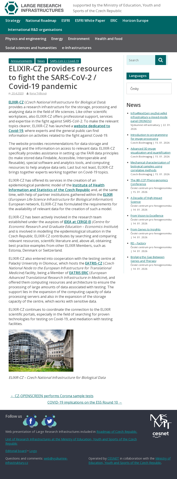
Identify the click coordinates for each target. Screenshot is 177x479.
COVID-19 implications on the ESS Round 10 (84, 402)
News (41, 61)
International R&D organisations (35, 29)
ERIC (114, 20)
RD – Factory (138, 243)
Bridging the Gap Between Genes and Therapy (147, 259)
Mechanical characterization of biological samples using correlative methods (150, 166)
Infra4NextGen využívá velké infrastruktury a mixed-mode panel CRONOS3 (149, 117)
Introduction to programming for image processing (149, 137)
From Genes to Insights (146, 229)
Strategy (13, 20)
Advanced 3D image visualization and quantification (151, 150)
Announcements (21, 61)
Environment (79, 38)
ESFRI (66, 20)
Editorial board (16, 451)
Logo (33, 451)
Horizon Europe (136, 20)
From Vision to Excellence (147, 215)
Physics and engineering (25, 38)
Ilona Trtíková (38, 93)
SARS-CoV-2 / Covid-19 (64, 61)
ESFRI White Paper (90, 20)
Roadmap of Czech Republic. (116, 432)
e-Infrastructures (77, 47)
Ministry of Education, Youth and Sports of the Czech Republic (129, 460)
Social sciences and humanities (31, 47)
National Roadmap (41, 20)
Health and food (108, 38)
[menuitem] (134, 88)
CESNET (113, 458)
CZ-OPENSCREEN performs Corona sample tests (52, 395)
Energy (57, 38)
